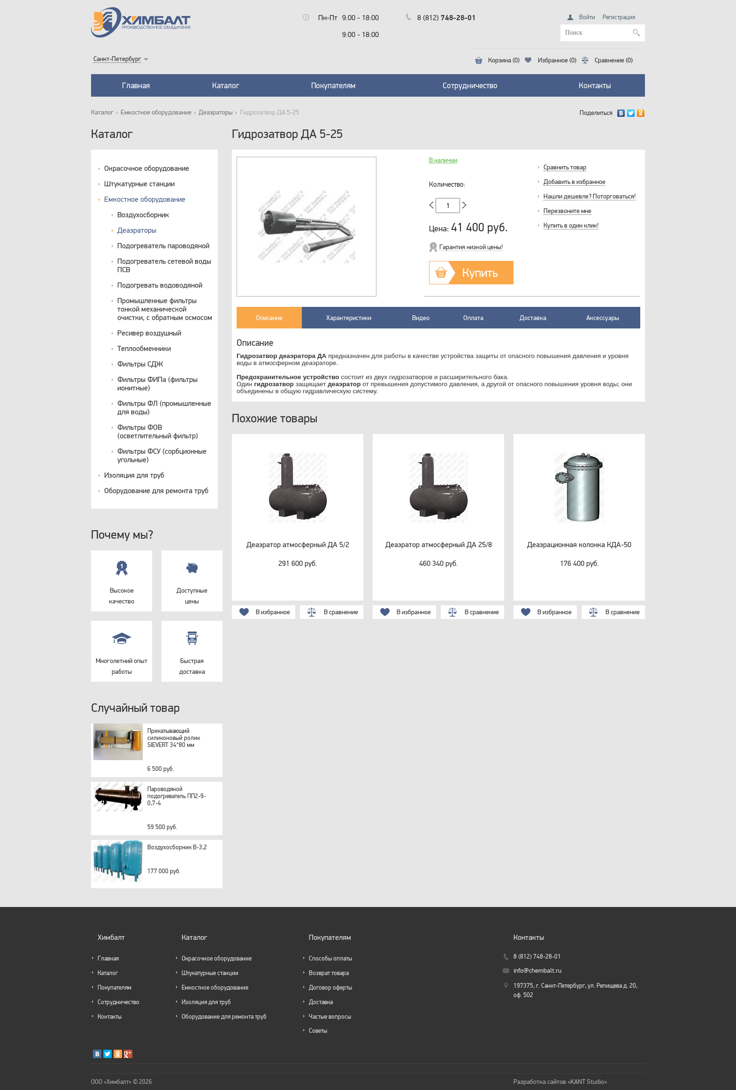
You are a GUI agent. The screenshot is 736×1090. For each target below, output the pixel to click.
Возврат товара (329, 972)
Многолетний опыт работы (121, 648)
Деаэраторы (216, 112)
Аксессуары (602, 317)
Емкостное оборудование (156, 112)
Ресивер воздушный (149, 332)
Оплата (473, 317)
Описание (269, 317)
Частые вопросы (330, 1016)
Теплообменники (144, 348)
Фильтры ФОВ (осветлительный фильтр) (157, 431)
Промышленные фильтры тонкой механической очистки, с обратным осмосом (164, 308)
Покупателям (333, 85)
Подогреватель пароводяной (163, 245)
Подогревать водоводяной (159, 285)
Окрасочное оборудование (146, 168)
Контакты (595, 85)
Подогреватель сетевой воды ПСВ (164, 265)
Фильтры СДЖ (140, 363)
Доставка (533, 317)
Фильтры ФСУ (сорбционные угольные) (162, 455)
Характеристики (348, 317)
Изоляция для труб (134, 475)
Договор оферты (330, 987)
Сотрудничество (470, 85)
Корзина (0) (504, 60)
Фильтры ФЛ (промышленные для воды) (164, 407)
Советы (318, 1030)
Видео (420, 317)
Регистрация (619, 17)
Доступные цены (191, 577)
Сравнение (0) (614, 60)
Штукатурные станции (139, 183)
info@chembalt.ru (537, 970)
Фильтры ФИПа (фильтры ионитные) (157, 383)
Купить (480, 272)
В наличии (443, 160)
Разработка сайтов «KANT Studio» (560, 1081)
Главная (136, 85)
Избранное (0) (557, 60)
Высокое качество (121, 577)
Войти (587, 17)
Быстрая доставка (191, 648)
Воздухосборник (143, 214)
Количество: (447, 184)
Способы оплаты (330, 958)
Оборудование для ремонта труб (156, 490)
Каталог (225, 85)
